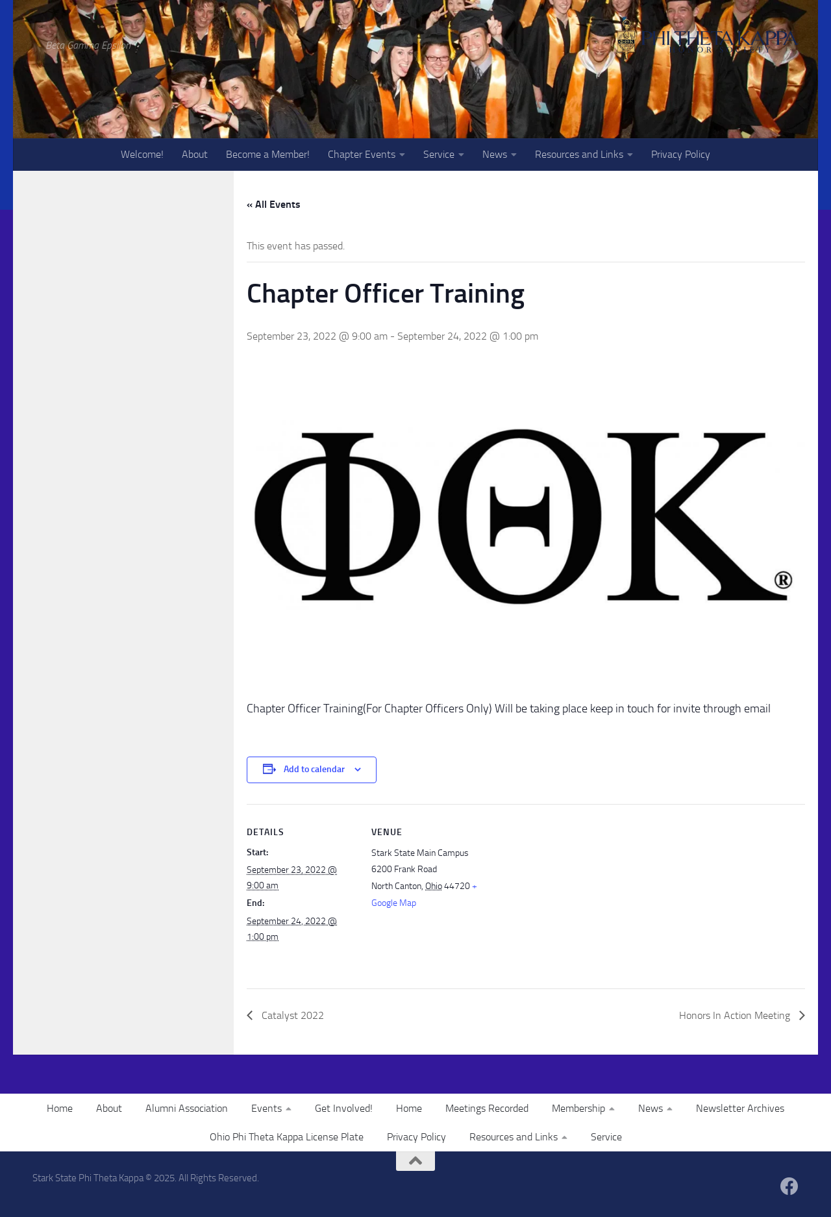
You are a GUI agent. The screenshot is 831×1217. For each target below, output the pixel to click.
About (195, 154)
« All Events (274, 204)
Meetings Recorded (486, 1108)
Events (266, 1108)
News (494, 154)
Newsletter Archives (740, 1108)
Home (60, 1108)
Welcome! (142, 154)
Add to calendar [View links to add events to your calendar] (314, 769)
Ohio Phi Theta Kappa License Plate (287, 1137)
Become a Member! (268, 154)
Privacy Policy (680, 154)
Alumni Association (186, 1108)
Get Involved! (344, 1108)
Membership (578, 1108)
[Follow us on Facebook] (789, 1186)
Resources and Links (579, 154)
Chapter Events (361, 154)
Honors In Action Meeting (736, 1015)
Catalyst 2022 (291, 1015)
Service (438, 154)
